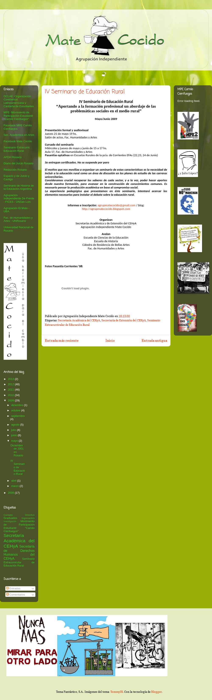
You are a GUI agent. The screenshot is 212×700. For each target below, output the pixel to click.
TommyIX (116, 691)
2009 (11, 400)
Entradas (13, 588)
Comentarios (15, 594)
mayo (15, 440)
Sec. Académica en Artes (19, 134)
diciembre (17, 405)
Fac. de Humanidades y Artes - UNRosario (18, 219)
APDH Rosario (13, 157)
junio (14, 435)
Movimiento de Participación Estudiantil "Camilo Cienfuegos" (19, 526)
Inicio (110, 341)
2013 (11, 379)
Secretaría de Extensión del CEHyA (123, 320)
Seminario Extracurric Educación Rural (17, 149)
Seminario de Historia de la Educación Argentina (19, 187)
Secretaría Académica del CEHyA (79, 320)
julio (14, 430)
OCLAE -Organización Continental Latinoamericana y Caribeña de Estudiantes (19, 101)
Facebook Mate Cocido (18, 141)
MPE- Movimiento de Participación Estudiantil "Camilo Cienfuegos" (18, 116)
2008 (11, 492)
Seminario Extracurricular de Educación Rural (19, 562)
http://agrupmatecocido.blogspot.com (106, 209)
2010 (11, 395)
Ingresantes (28, 518)
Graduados (10, 518)
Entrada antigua (154, 341)
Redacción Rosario (15, 169)
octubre (16, 410)
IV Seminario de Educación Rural (17, 467)
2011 (11, 389)
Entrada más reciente (61, 341)
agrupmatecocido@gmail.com (116, 205)
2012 (11, 384)
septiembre (18, 415)
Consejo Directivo (19, 514)
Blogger (156, 691)
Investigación (10, 521)
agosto (15, 424)
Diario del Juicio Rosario (18, 163)
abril (14, 480)
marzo (15, 486)
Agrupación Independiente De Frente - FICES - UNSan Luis (19, 198)
